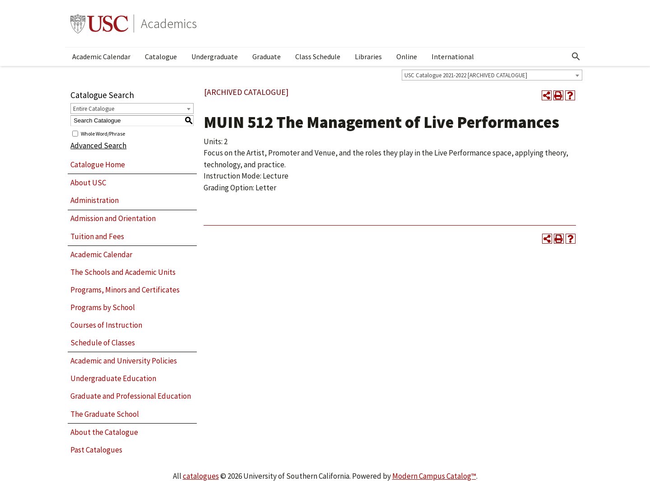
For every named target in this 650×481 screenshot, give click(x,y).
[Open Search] (576, 56)
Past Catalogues (96, 450)
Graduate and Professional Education (130, 396)
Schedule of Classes (102, 343)
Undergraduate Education (113, 378)
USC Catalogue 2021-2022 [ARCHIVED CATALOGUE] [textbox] (465, 75)
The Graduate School (104, 414)
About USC (88, 183)
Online (406, 56)
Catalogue (161, 56)
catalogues (201, 476)
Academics (169, 23)
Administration (94, 200)
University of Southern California (99, 23)
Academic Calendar (101, 56)
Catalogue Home (97, 165)
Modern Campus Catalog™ (434, 476)
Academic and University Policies (123, 361)
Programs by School (102, 307)
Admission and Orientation (113, 218)
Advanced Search (98, 146)
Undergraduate (214, 56)
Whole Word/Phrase (103, 133)
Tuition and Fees (97, 236)
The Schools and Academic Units (123, 272)
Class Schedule (317, 56)
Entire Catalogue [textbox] (93, 109)
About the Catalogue (104, 432)
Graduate (266, 56)
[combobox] (492, 75)
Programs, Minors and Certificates (125, 290)
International (453, 56)
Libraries (368, 56)
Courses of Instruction (106, 325)
